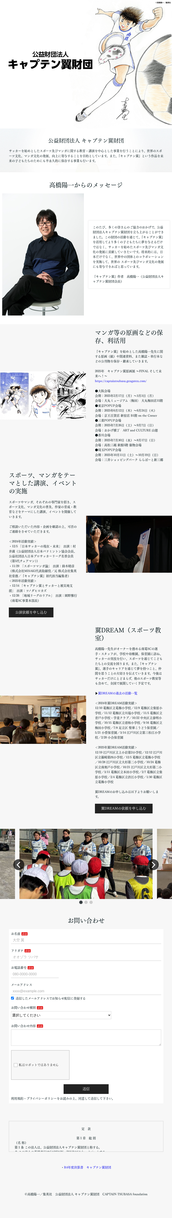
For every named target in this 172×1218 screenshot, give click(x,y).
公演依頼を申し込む (31, 612)
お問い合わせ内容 (23, 1025)
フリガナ (17, 950)
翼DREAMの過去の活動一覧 (117, 693)
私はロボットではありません (36, 1069)
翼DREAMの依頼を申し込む (123, 808)
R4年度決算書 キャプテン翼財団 (87, 1170)
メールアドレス (21, 984)
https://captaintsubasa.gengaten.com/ (121, 381)
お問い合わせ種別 (23, 1007)
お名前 (15, 933)
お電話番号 (18, 967)
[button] (81, 902)
